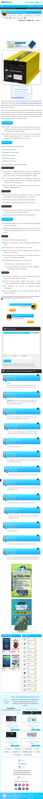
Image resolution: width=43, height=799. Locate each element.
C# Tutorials (29, 680)
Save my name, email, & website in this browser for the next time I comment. (19, 364)
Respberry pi (16, 749)
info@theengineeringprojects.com (22, 770)
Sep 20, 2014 (11, 469)
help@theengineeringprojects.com (22, 772)
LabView (28, 672)
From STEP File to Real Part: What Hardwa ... (32, 739)
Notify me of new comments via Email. (11, 365)
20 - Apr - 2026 (29, 742)
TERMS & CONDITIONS (32, 794)
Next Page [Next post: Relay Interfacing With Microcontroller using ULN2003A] (30, 321)
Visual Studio (29, 655)
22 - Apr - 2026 (8, 726)
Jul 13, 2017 (10, 538)
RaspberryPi (2, 8)
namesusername (19, 376)
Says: (10, 376)
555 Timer (28, 663)
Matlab (28, 667)
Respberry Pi (29, 642)
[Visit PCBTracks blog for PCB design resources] (21, 632)
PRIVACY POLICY (31, 796)
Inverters (20, 15)
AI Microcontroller (29, 8)
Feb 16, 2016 (10, 497)
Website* (27, 357)
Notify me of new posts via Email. (28, 365)
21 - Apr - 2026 (29, 726)
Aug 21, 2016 (10, 525)
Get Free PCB (30, 6)
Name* (7, 357)
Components (29, 676)
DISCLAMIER (40, 796)
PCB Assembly (38, 6)
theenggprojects (22, 763)
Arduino (11, 8)
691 (41, 20)
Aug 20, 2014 (10, 441)
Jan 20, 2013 (10, 377)
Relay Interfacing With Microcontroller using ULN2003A (22, 315)
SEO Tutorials (29, 688)
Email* (17, 357)
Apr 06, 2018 (10, 551)
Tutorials (15, 726)
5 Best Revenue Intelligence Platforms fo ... (11, 723)
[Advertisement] (21, 30)
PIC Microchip (29, 651)
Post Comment (7, 360)
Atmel (36, 749)
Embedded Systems (26, 752)
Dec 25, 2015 (10, 482)
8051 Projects (29, 659)
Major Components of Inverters (20, 91)
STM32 (8, 8)
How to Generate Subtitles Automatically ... (11, 739)
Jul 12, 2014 (10, 411)
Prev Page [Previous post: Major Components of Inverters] (12, 310)
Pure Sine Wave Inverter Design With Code (22, 93)
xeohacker (11, 728)
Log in (39, 2)
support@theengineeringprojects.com (22, 774)
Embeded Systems (30, 684)
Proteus (28, 646)
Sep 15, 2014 (10, 454)
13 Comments (37, 15)
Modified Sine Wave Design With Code (21, 95)
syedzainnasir (28, 15)
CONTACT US (30, 798)
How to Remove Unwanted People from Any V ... (32, 723)
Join (41, 2)
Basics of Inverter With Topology (21, 89)
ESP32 (6, 8)
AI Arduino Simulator (38, 8)
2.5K (4, 18)
